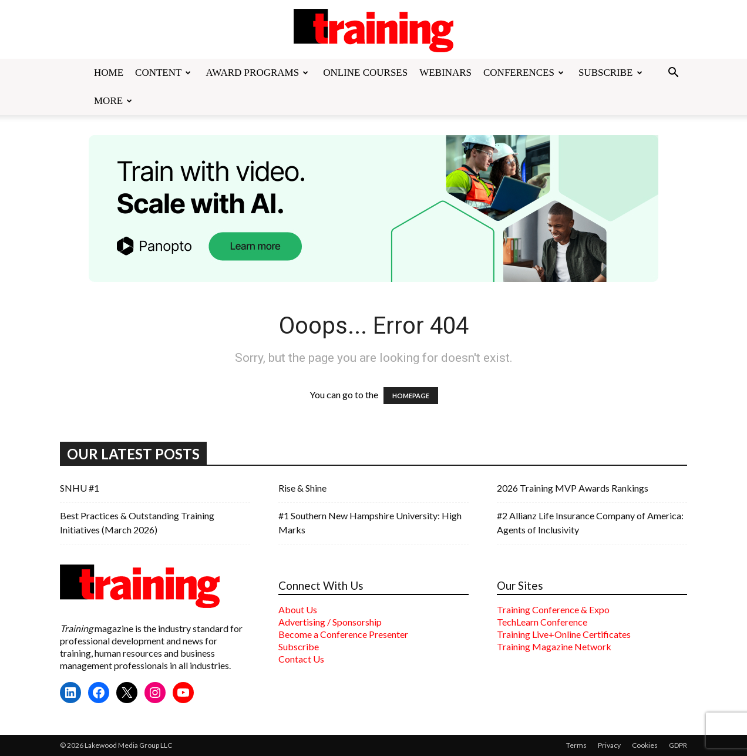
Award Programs (257, 72)
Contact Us (301, 658)
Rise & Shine (302, 487)
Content (163, 72)
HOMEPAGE (410, 395)
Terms (576, 745)
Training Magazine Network (554, 646)
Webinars (445, 72)
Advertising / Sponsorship (330, 621)
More (113, 100)
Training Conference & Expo (553, 609)
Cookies (645, 745)
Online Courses (365, 72)
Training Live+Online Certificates (564, 634)
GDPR (678, 745)
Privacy (609, 745)
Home (108, 72)
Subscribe (610, 72)
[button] (673, 73)
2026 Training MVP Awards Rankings (572, 487)
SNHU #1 (79, 487)
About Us (297, 609)
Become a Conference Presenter (343, 634)
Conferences (523, 72)
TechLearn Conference (542, 621)
